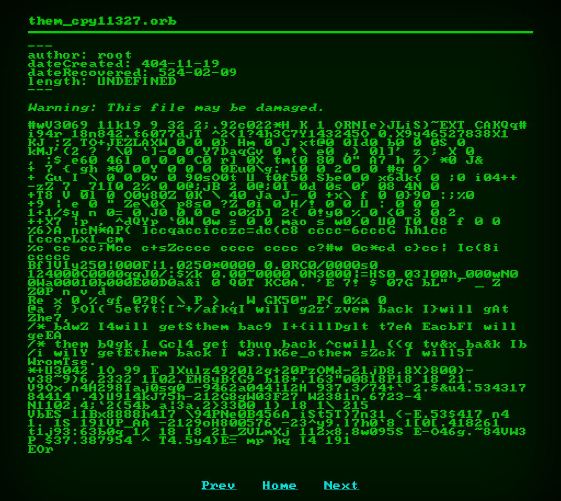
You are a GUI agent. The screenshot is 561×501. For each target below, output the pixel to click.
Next (341, 485)
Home (280, 485)
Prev (219, 485)
